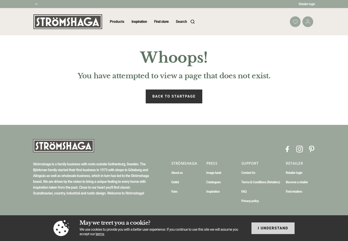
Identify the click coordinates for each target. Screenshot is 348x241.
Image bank (213, 173)
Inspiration (139, 21)
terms (100, 234)
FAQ (244, 191)
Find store (161, 21)
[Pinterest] (311, 149)
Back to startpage (174, 96)
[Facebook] (287, 149)
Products (117, 21)
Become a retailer (297, 182)
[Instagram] (299, 149)
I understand (273, 228)
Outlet (175, 182)
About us (177, 173)
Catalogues (213, 182)
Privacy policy (250, 201)
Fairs (174, 191)
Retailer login (307, 4)
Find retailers (294, 191)
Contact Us (248, 173)
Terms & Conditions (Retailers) (260, 182)
